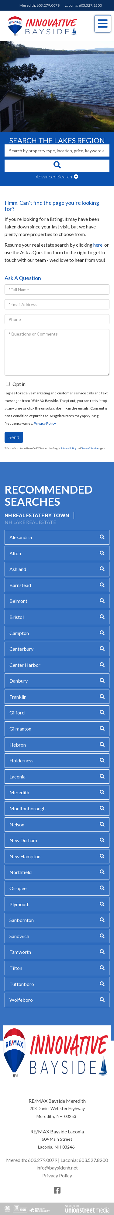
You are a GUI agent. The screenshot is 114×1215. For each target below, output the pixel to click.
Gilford (17, 712)
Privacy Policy (45, 423)
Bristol (16, 617)
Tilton (15, 968)
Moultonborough (27, 808)
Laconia (17, 776)
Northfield (20, 872)
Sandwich (19, 936)
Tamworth (20, 952)
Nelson (16, 824)
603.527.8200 (90, 5)
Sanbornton (21, 920)
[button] (57, 166)
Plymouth (19, 904)
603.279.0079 (48, 5)
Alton (15, 553)
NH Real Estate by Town (37, 515)
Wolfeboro (21, 1000)
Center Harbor (24, 665)
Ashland (17, 569)
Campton (19, 633)
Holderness (21, 760)
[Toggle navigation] (103, 23)
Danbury (18, 680)
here (97, 245)
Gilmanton (20, 728)
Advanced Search (54, 176)
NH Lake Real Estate (30, 522)
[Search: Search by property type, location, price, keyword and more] (57, 150)
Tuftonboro (21, 984)
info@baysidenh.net (57, 1167)
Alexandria (20, 537)
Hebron (17, 745)
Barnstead (20, 585)
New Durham (23, 840)
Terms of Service (89, 448)
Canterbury (21, 649)
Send (14, 437)
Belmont (18, 601)
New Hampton (24, 856)
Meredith (19, 792)
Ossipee (17, 888)
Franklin (17, 697)
